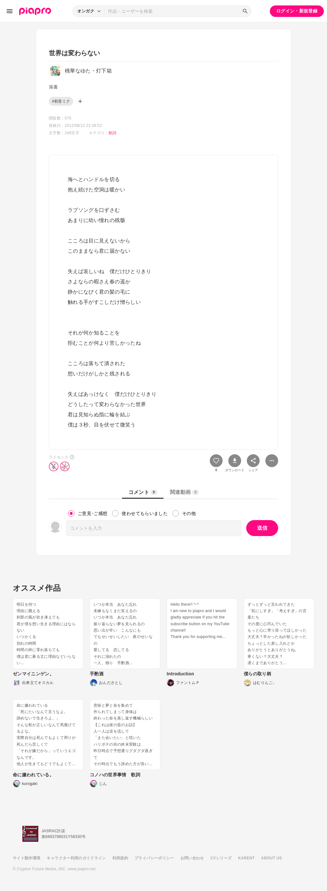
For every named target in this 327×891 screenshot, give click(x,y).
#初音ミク (61, 101)
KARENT (246, 858)
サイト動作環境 (26, 858)
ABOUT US (271, 858)
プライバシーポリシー (154, 858)
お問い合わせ (192, 858)
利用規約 (120, 858)
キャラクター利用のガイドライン (76, 858)
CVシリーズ (221, 858)
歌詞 (113, 133)
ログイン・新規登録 (296, 10)
